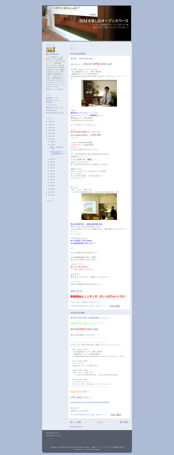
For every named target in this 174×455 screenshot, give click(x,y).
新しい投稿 (75, 422)
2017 (50, 130)
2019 (50, 124)
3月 (51, 179)
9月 (51, 162)
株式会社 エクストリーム (54, 107)
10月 (52, 159)
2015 (50, 136)
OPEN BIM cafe (53, 54)
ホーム (72, 48)
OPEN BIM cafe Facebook (54, 113)
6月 (51, 171)
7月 (51, 168)
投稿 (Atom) (78, 427)
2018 (50, 127)
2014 (50, 139)
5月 (51, 174)
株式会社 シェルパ (52, 98)
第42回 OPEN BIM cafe (81, 58)
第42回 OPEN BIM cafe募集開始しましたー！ (90, 318)
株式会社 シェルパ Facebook (52, 101)
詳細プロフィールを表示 (54, 89)
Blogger (97, 449)
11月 (52, 144)
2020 (50, 121)
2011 (50, 195)
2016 (50, 133)
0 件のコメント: (101, 306)
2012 (50, 192)
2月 (51, 182)
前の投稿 (124, 422)
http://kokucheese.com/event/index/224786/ (89, 402)
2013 (50, 189)
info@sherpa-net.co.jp (53, 435)
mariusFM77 (78, 449)
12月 (52, 141)
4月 (51, 176)
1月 (51, 185)
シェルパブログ (51, 105)
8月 (51, 165)
